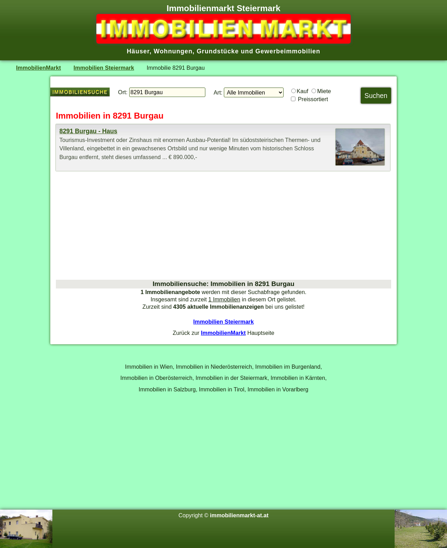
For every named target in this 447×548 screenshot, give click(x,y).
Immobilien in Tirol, (222, 389)
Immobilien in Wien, (149, 366)
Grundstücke (218, 51)
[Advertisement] (223, 225)
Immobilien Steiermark (104, 68)
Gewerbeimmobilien (287, 51)
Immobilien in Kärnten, (299, 378)
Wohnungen (173, 51)
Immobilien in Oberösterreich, (157, 378)
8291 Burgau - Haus (88, 131)
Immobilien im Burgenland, (288, 366)
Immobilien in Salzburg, (168, 389)
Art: (218, 92)
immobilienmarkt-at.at (239, 515)
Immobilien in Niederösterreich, (215, 366)
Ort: (122, 92)
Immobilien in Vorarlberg (278, 389)
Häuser (138, 51)
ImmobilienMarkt (38, 68)
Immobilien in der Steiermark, (232, 378)
